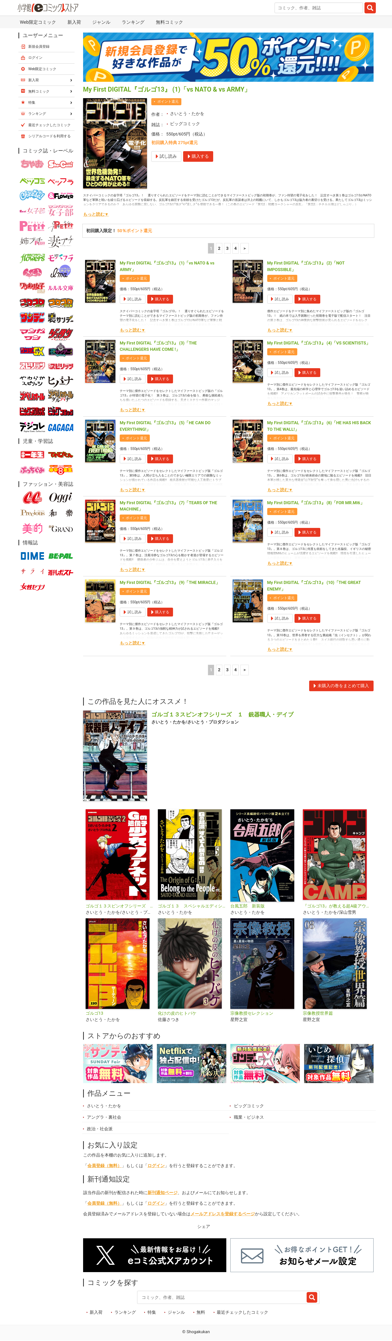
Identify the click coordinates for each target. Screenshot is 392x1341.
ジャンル (101, 22)
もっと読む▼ (96, 214)
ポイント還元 (168, 101)
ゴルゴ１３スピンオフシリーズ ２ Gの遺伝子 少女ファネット (120, 905)
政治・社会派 (100, 1128)
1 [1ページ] (211, 248)
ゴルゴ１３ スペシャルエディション (192, 905)
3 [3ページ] (227, 248)
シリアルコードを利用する (49, 136)
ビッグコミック (185, 123)
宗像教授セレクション (251, 1013)
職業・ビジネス (249, 1117)
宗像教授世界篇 (318, 1013)
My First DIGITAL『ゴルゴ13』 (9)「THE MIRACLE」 (170, 582)
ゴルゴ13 (94, 1013)
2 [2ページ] (219, 248)
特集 (152, 1312)
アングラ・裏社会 (104, 1117)
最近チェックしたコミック (242, 1312)
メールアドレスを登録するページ (222, 1213)
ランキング (133, 22)
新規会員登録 (39, 46)
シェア (203, 1226)
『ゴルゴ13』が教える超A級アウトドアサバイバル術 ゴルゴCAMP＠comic (337, 905)
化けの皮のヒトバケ (177, 1013)
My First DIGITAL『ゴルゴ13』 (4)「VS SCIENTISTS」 (319, 342)
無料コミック (169, 22)
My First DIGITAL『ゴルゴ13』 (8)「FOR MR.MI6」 (315, 502)
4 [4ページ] (235, 248)
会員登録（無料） (104, 1165)
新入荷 (74, 22)
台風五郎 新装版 (247, 905)
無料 (201, 1312)
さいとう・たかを (187, 113)
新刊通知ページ (163, 1192)
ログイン (156, 1165)
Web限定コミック (38, 22)
